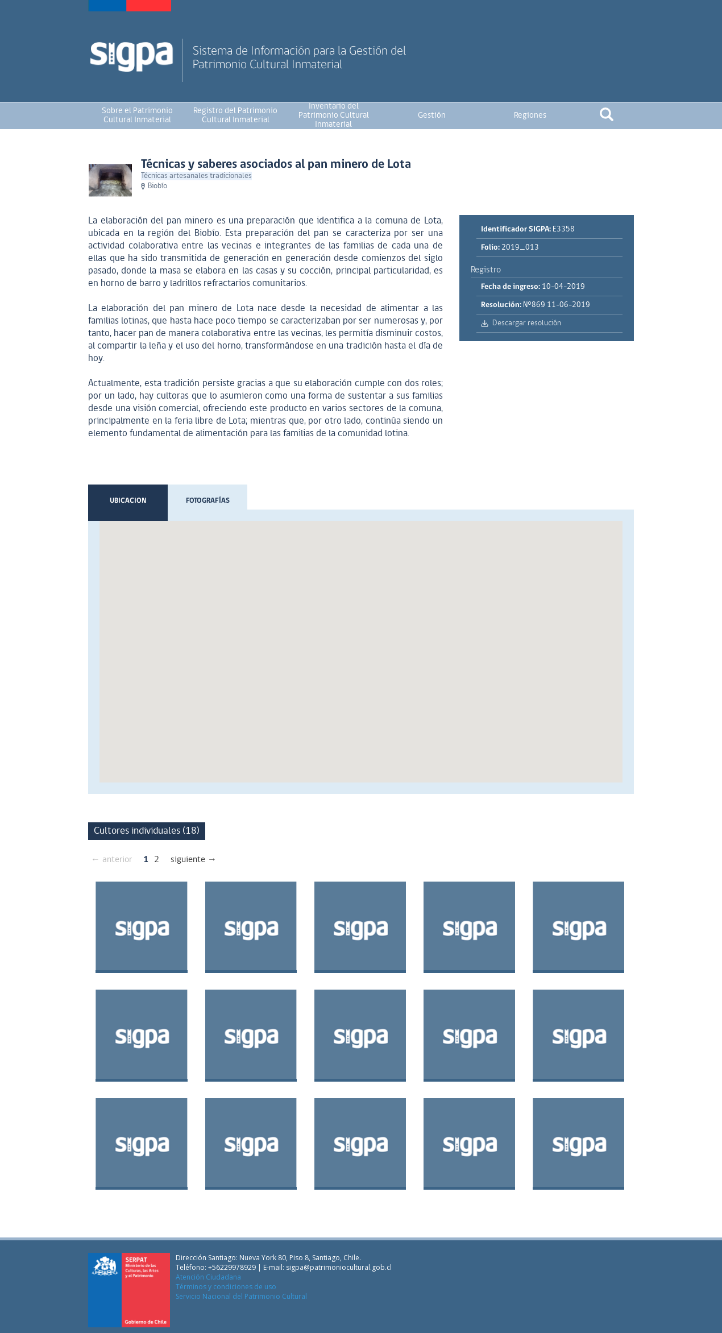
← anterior (111, 859)
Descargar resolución (526, 323)
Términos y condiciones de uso (226, 1286)
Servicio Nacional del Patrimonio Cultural (241, 1296)
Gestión (432, 115)
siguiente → (194, 859)
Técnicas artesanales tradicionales (196, 176)
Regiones (530, 115)
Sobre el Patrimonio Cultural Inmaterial (137, 116)
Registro (486, 270)
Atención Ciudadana (208, 1277)
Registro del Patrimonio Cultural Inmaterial (235, 116)
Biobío (157, 186)
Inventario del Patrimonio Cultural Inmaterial (333, 115)
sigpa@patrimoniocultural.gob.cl (339, 1267)
